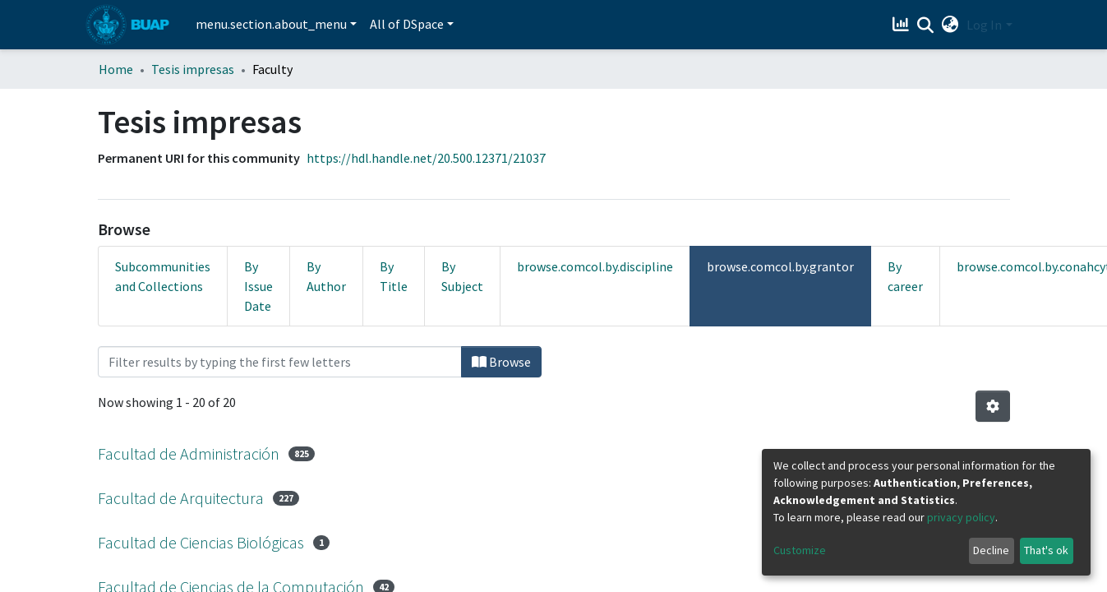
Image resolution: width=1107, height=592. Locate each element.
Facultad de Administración (188, 453)
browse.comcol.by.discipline (595, 266)
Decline (991, 550)
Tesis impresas (192, 69)
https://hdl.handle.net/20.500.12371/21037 (426, 158)
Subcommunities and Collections (162, 276)
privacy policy (961, 517)
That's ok (1046, 550)
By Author (326, 276)
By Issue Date (258, 286)
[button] (949, 25)
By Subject (462, 276)
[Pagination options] (993, 406)
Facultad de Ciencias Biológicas (201, 542)
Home (116, 69)
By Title (394, 276)
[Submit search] (925, 25)
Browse (501, 362)
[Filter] (280, 361)
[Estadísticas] (902, 25)
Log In (984, 24)
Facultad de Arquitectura (181, 498)
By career (905, 276)
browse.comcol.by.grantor (780, 266)
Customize (799, 550)
